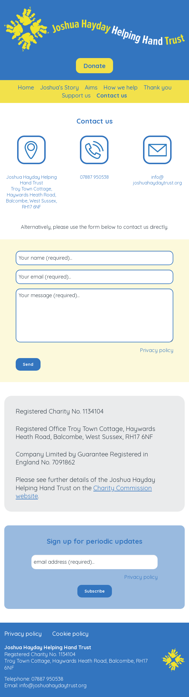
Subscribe (95, 591)
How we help (120, 87)
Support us (76, 95)
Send (28, 364)
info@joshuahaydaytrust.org (53, 685)
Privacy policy (156, 350)
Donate (94, 66)
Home (26, 87)
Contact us (111, 95)
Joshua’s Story (59, 87)
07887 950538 (94, 177)
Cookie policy (70, 634)
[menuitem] (25, 88)
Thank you (158, 87)
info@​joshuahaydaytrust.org (157, 180)
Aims (91, 87)
